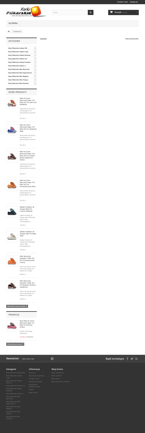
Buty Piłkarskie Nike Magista (18, 76)
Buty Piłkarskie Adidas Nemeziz (19, 55)
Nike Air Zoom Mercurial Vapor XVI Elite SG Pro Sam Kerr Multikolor (28, 101)
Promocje (13, 314)
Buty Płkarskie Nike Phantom (18, 83)
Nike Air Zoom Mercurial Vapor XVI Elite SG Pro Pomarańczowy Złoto (28, 183)
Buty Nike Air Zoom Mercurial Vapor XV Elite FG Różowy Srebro (27, 324)
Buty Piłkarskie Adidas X (17, 66)
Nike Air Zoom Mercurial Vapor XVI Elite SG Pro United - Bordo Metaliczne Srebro (27, 156)
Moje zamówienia (58, 373)
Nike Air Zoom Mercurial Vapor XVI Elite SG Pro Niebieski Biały (28, 128)
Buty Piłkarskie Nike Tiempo (18, 80)
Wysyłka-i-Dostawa (35, 381)
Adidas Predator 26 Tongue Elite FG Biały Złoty (28, 234)
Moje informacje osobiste (60, 381)
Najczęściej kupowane (36, 376)
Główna (13, 23)
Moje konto (57, 369)
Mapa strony (33, 392)
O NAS (31, 389)
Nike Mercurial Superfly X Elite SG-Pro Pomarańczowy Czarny (27, 259)
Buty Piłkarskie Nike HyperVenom (20, 73)
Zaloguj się (134, 2)
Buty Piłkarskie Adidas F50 (17, 48)
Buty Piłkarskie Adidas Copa (18, 52)
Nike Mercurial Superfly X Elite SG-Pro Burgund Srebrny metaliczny (28, 284)
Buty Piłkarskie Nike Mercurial (18, 69)
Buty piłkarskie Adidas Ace (17, 59)
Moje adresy (56, 379)
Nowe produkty (17, 92)
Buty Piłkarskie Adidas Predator (19, 62)
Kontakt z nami (122, 2)
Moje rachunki (56, 376)
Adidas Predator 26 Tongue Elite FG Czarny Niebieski (27, 209)
